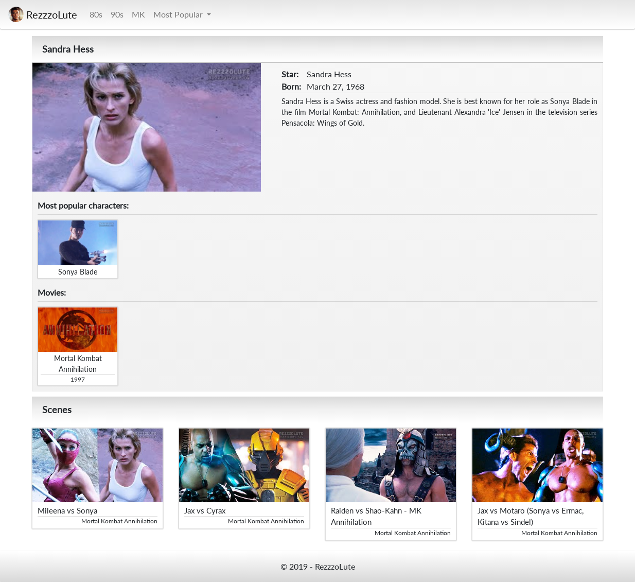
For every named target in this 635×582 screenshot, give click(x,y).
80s (96, 14)
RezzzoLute (42, 14)
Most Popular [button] (179, 14)
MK (138, 14)
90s (117, 14)
